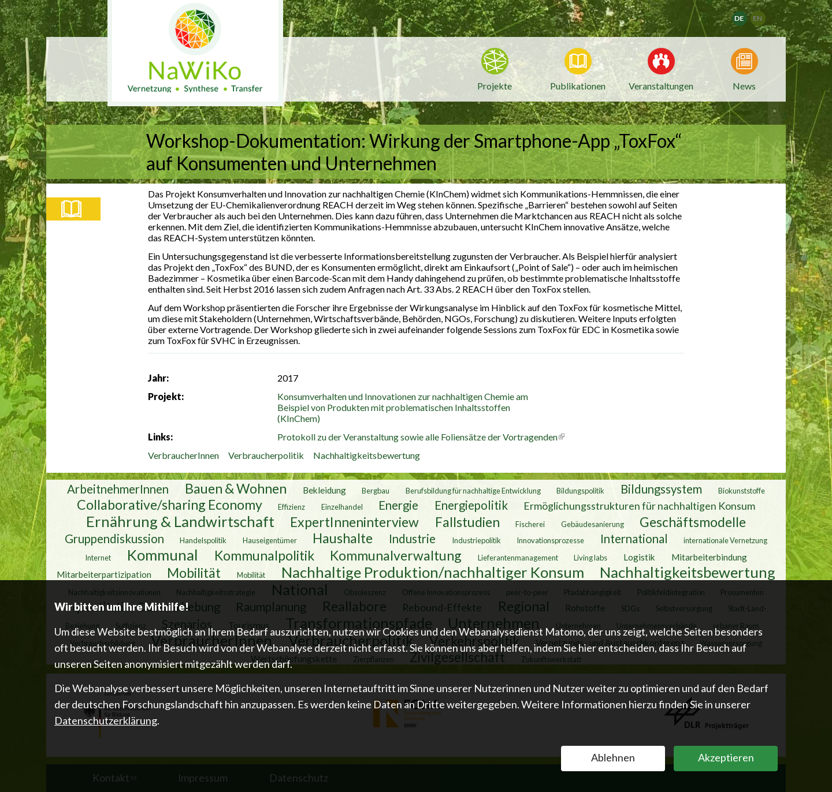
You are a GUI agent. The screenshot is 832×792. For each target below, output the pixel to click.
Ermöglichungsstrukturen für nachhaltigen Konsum (639, 505)
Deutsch (746, 14)
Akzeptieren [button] (726, 757)
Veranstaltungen (661, 84)
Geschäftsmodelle (693, 521)
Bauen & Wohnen (236, 488)
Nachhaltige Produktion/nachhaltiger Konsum (432, 571)
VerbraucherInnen (183, 455)
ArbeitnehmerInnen (118, 488)
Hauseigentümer (270, 539)
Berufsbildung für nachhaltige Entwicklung (473, 490)
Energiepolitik (471, 504)
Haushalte (343, 537)
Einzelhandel (342, 506)
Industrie (412, 538)
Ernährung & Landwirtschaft (180, 520)
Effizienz (291, 506)
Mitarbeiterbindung (709, 556)
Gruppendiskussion (114, 538)
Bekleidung (324, 489)
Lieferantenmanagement (518, 557)
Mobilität (194, 572)
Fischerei (530, 523)
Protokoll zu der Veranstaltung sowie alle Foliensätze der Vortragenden (420, 436)
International (634, 538)
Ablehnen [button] (613, 757)
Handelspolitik (203, 539)
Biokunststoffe (741, 490)
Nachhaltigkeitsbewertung (366, 455)
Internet (98, 557)
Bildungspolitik (580, 490)
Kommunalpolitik (264, 555)
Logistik (639, 556)
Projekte (494, 85)
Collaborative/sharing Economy (169, 504)
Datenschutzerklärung (105, 720)
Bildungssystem (661, 488)
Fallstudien (467, 521)
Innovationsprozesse (550, 539)
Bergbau (375, 490)
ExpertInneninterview (354, 521)
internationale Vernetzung (725, 539)
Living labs (590, 557)
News (744, 84)
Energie (398, 504)
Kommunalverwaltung (396, 555)
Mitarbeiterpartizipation (104, 574)
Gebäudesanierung (592, 523)
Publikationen (578, 85)
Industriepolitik (476, 539)
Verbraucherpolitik (266, 455)
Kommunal (162, 554)
